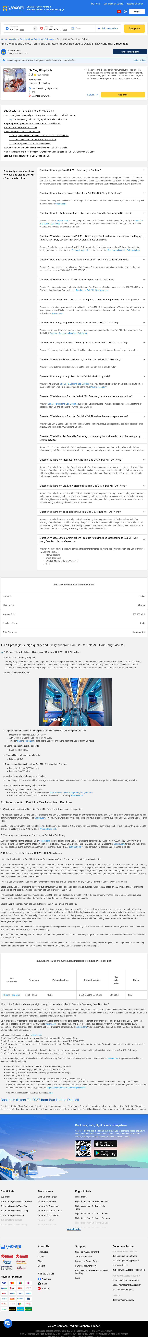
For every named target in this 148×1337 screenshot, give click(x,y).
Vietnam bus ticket (9, 39)
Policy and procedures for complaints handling (91, 1271)
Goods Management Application (126, 1285)
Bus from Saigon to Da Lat (12, 1215)
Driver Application (120, 1265)
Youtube (45, 1288)
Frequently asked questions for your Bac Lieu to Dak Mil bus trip (32, 123)
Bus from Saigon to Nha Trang (14, 1211)
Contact (41, 1266)
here (51, 1093)
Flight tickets (83, 1191)
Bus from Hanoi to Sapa (11, 1220)
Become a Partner (135, 4)
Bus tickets (7, 1191)
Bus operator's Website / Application (128, 1270)
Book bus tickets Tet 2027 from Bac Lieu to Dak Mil (26, 156)
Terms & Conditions (84, 1256)
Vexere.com (60, 204)
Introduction (43, 1252)
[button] (92, 170)
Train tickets (45, 1191)
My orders (95, 4)
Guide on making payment (87, 1252)
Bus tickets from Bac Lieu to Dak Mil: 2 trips (29, 110)
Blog (40, 1261)
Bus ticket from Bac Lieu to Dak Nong (35, 39)
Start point (14, 27)
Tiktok (44, 1284)
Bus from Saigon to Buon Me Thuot (16, 1201)
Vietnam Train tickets (47, 1197)
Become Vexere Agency (123, 1289)
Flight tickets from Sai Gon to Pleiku (91, 1227)
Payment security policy (85, 1266)
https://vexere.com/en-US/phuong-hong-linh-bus (71, 792)
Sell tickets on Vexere (113, 4)
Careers (41, 1256)
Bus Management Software (124, 1256)
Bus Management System (124, 1252)
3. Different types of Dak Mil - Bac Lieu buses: (29, 144)
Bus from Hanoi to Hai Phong (14, 1224)
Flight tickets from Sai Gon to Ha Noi (91, 1213)
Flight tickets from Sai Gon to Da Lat (91, 1223)
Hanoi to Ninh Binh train (48, 1215)
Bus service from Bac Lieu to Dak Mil (20, 127)
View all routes (74, 1229)
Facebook (46, 1279)
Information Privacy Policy (86, 1261)
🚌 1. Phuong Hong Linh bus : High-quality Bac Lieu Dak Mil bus (38, 119)
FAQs (77, 1278)
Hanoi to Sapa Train (47, 1201)
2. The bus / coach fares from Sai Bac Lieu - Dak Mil (32, 139)
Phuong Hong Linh (80, 250)
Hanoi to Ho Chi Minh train (50, 1211)
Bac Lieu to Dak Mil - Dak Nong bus (123, 250)
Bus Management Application (125, 1260)
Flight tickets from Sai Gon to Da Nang (92, 1218)
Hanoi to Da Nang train (48, 1206)
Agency (116, 1296)
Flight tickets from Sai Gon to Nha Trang (90, 1207)
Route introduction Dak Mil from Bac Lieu (22, 131)
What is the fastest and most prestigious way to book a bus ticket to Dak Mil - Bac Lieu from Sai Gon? (49, 152)
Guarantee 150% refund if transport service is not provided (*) (44, 8)
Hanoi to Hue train (46, 1220)
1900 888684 (77, 795)
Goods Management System (126, 1276)
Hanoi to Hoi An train (47, 1224)
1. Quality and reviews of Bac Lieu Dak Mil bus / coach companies (39, 135)
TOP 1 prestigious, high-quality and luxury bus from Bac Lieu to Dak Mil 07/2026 (39, 115)
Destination (49, 27)
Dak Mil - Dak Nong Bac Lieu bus (74, 384)
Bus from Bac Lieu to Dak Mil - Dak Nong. (68, 333)
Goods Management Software (125, 1280)
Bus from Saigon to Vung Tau (14, 1206)
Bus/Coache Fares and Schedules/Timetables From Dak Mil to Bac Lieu (36, 148)
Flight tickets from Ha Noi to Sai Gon (91, 1201)
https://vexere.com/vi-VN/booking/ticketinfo (66, 1088)
